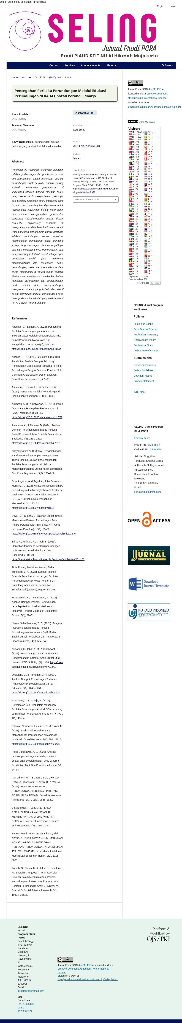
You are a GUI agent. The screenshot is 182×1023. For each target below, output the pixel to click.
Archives (69, 65)
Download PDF (85, 113)
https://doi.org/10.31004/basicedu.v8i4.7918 (36, 443)
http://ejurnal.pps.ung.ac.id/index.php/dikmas (36, 349)
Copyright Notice (143, 375)
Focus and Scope (143, 323)
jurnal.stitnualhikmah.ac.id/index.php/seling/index (155, 106)
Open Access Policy (145, 339)
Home (15, 77)
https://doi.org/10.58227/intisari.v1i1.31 (33, 507)
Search (167, 65)
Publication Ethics (143, 345)
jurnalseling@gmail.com (147, 491)
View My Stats (146, 122)
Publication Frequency (146, 334)
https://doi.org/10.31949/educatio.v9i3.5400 (36, 692)
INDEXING (140, 391)
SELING (157, 89)
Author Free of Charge (146, 350)
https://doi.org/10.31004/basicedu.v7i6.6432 (36, 743)
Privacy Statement (144, 381)
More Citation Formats (87, 199)
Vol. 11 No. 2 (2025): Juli (48, 77)
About (110, 65)
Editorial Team (142, 438)
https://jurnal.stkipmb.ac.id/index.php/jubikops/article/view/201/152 (48, 559)
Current (53, 65)
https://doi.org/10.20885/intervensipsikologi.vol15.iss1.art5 (44, 533)
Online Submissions (145, 365)
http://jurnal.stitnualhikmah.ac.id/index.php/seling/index (88, 979)
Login (173, 6)
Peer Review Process (145, 329)
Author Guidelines (143, 370)
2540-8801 (156, 449)
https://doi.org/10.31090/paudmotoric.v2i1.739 (37, 417)
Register (161, 6)
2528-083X (154, 445)
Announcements (90, 65)
